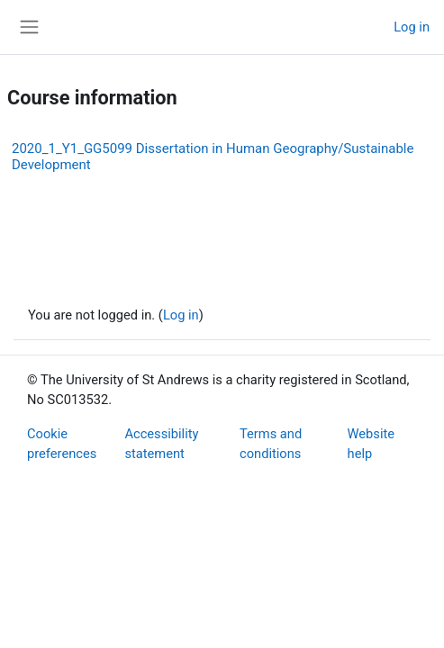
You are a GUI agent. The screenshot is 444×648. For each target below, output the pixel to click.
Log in (412, 27)
